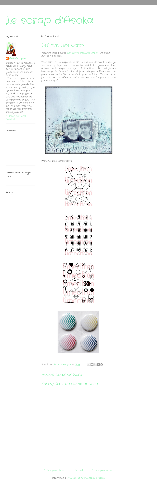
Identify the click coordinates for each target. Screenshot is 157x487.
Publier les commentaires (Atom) (86, 478)
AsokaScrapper (18, 58)
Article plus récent (54, 470)
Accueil (79, 470)
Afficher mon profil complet (16, 117)
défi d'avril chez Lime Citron (82, 52)
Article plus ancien (102, 470)
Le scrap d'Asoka (50, 20)
